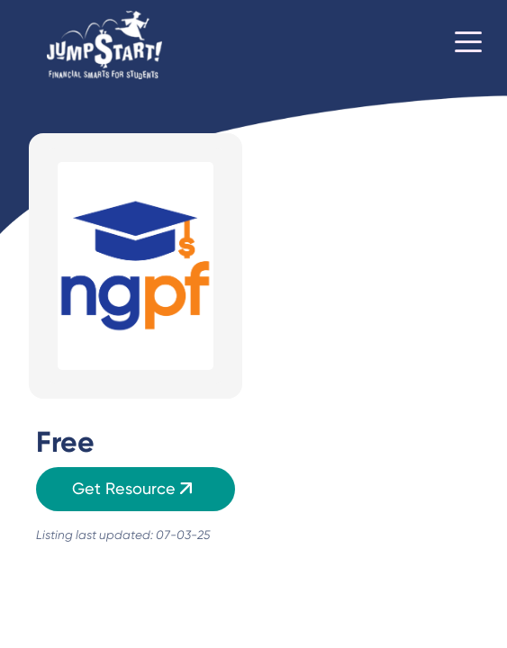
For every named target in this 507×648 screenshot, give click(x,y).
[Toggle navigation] (468, 45)
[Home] (104, 45)
